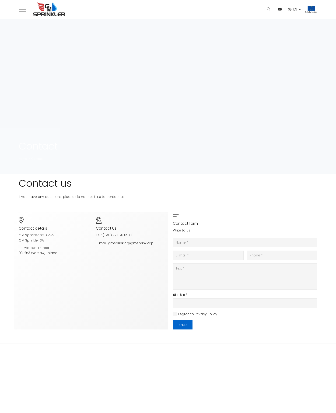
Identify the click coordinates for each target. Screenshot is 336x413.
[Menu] (22, 9)
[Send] (182, 324)
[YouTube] (280, 9)
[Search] (268, 9)
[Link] (49, 9)
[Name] (245, 242)
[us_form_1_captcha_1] (245, 303)
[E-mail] (208, 255)
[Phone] (282, 255)
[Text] (245, 276)
